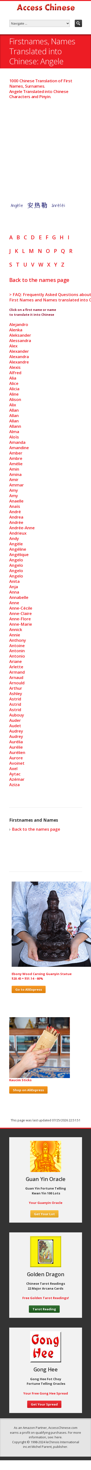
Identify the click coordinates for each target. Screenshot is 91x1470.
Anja (13, 586)
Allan (14, 410)
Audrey (16, 731)
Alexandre (19, 362)
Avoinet (17, 763)
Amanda (17, 442)
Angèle (16, 544)
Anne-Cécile (20, 608)
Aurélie (16, 747)
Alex (13, 346)
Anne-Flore (20, 619)
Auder (15, 720)
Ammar (16, 485)
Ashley (15, 693)
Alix (12, 405)
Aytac (15, 774)
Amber (15, 453)
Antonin (17, 650)
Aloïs (14, 437)
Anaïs (14, 506)
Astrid (15, 699)
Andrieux (17, 533)
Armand (17, 672)
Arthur (15, 688)
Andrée (16, 522)
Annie (14, 635)
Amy (13, 490)
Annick (15, 629)
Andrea (16, 517)
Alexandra (19, 356)
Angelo (16, 560)
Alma (14, 431)
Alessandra (20, 340)
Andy (14, 538)
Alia (12, 378)
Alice (13, 383)
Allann (15, 426)
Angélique (19, 554)
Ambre (15, 458)
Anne (14, 602)
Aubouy (16, 715)
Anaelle (16, 501)
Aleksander (20, 335)
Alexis (15, 367)
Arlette (16, 667)
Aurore (16, 758)
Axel (13, 768)
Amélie (16, 463)
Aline (14, 394)
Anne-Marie (20, 624)
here (58, 1437)
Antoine (17, 645)
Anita (14, 581)
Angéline (17, 549)
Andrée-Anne (22, 527)
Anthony (17, 640)
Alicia (14, 388)
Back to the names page (39, 279)
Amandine (19, 447)
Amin (14, 469)
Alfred (15, 372)
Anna (14, 592)
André (15, 511)
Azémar (17, 779)
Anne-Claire (20, 613)
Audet (15, 725)
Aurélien (17, 752)
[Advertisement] (45, 145)
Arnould (17, 683)
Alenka (15, 330)
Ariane (15, 661)
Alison (15, 399)
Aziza (14, 784)
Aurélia (16, 741)
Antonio (17, 656)
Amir (13, 479)
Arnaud (16, 677)
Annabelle (18, 597)
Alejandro (18, 324)
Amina (15, 474)
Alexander (19, 351)
